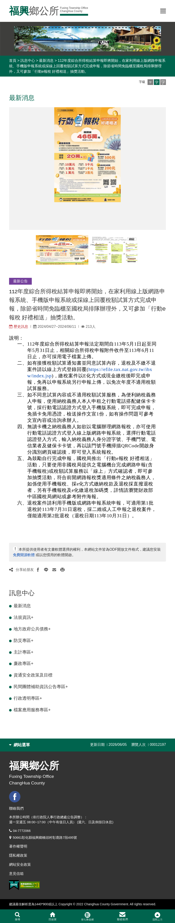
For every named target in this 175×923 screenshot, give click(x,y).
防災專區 (23, 640)
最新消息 (46, 60)
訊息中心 (27, 60)
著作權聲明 (18, 846)
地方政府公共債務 (32, 629)
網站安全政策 (20, 864)
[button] (150, 82)
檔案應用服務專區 (32, 709)
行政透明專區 (28, 698)
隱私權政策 (18, 855)
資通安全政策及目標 (33, 675)
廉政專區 (23, 663)
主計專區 (23, 652)
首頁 (12, 60)
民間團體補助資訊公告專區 (41, 686)
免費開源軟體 (24, 555)
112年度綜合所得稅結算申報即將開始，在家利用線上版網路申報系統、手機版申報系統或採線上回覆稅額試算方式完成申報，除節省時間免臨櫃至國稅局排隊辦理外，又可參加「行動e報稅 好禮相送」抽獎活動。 (87, 66)
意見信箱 (16, 874)
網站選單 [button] (19, 745)
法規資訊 (23, 617)
